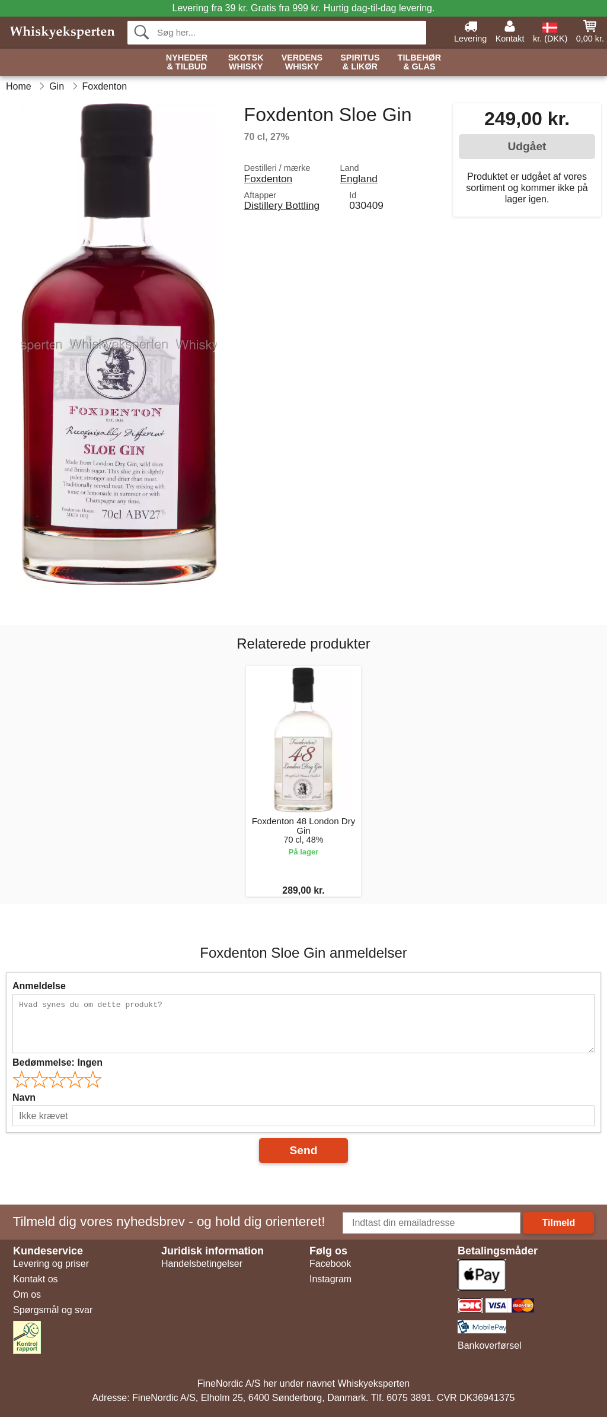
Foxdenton (268, 179)
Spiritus (359, 62)
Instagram (330, 1279)
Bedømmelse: (57, 1062)
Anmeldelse (39, 986)
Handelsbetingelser (201, 1264)
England (359, 179)
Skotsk (246, 62)
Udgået (526, 146)
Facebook (330, 1264)
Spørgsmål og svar (52, 1310)
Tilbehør (420, 62)
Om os (27, 1294)
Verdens (302, 62)
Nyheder (186, 62)
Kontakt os (35, 1279)
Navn (24, 1097)
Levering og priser (51, 1264)
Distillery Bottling (282, 205)
